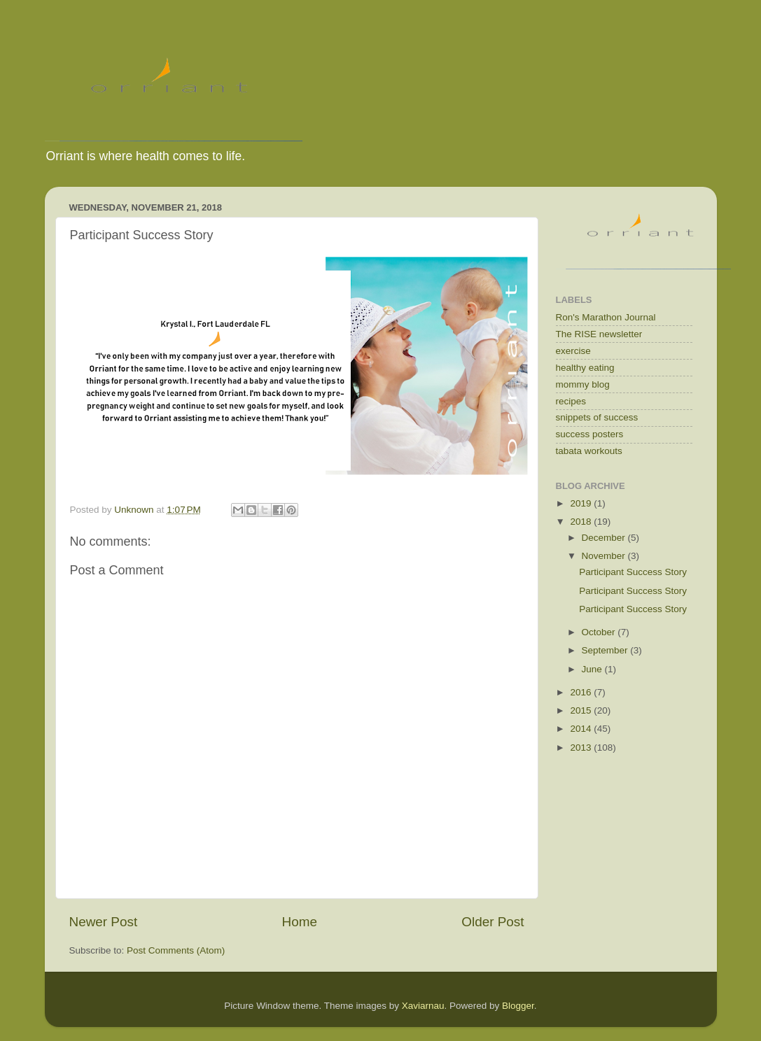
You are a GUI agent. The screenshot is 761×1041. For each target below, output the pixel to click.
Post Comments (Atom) (176, 950)
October (600, 632)
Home (299, 921)
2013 (582, 747)
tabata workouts (589, 451)
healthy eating (585, 367)
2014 (582, 728)
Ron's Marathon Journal (606, 317)
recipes (571, 401)
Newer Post (103, 921)
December (605, 537)
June (593, 669)
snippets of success (597, 417)
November (605, 556)
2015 (582, 710)
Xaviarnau (423, 1005)
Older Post (492, 921)
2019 (582, 503)
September (606, 650)
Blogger (518, 1005)
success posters (590, 434)
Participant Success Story (633, 572)
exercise (573, 351)
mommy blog (583, 384)
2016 (582, 692)
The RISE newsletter (599, 334)
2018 (582, 521)
